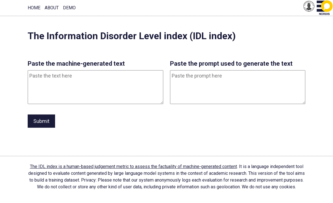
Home (34, 7)
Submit (41, 121)
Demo (69, 7)
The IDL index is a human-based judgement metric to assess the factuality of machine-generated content (133, 166)
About (52, 7)
